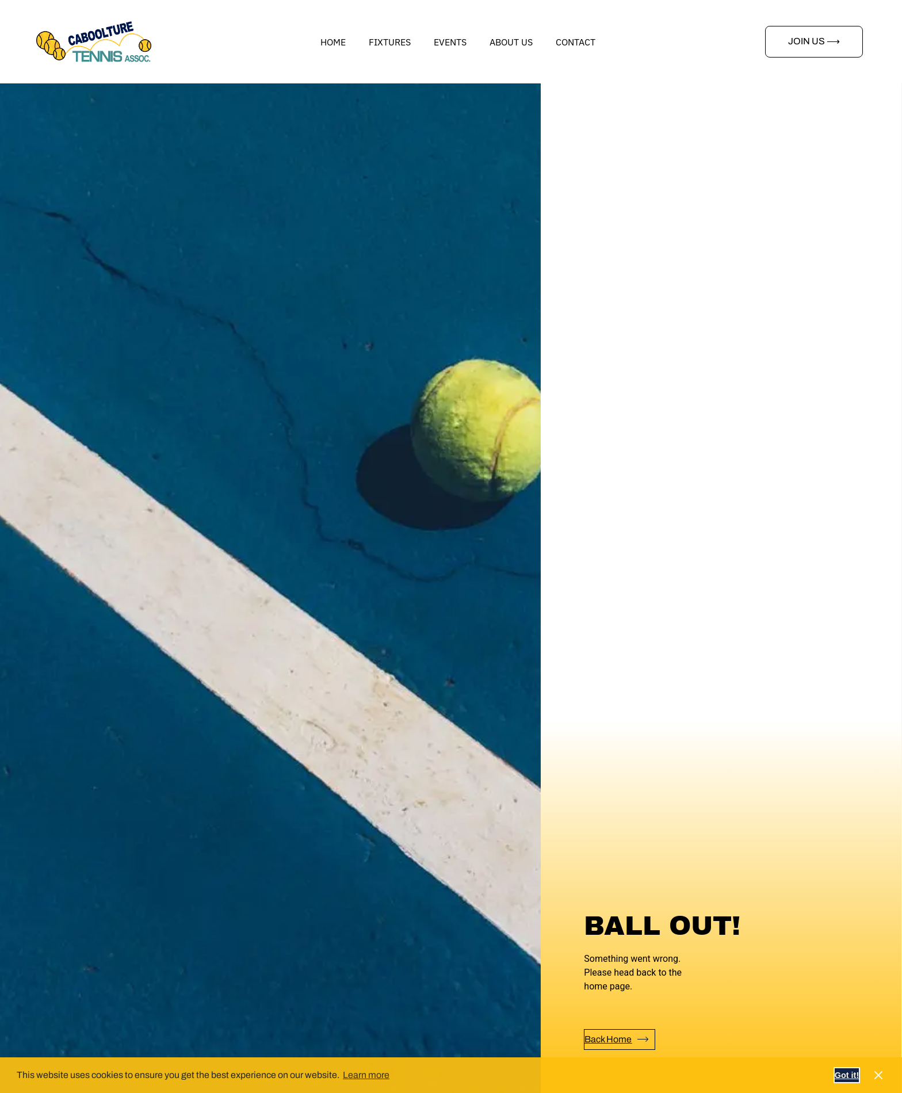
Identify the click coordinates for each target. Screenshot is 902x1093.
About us (511, 42)
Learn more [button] (366, 1075)
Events (450, 42)
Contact (575, 42)
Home (333, 42)
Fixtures (390, 42)
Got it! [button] (847, 1075)
